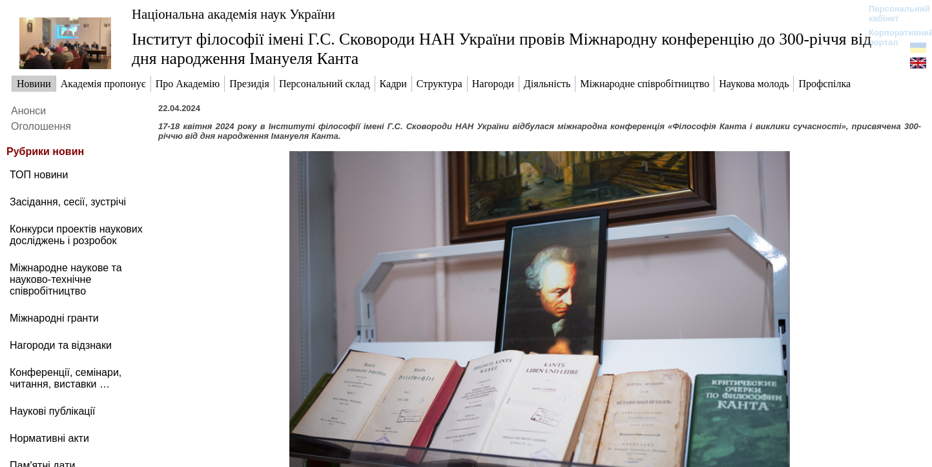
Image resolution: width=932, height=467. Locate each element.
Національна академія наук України (233, 13)
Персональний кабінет (893, 13)
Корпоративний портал (893, 37)
